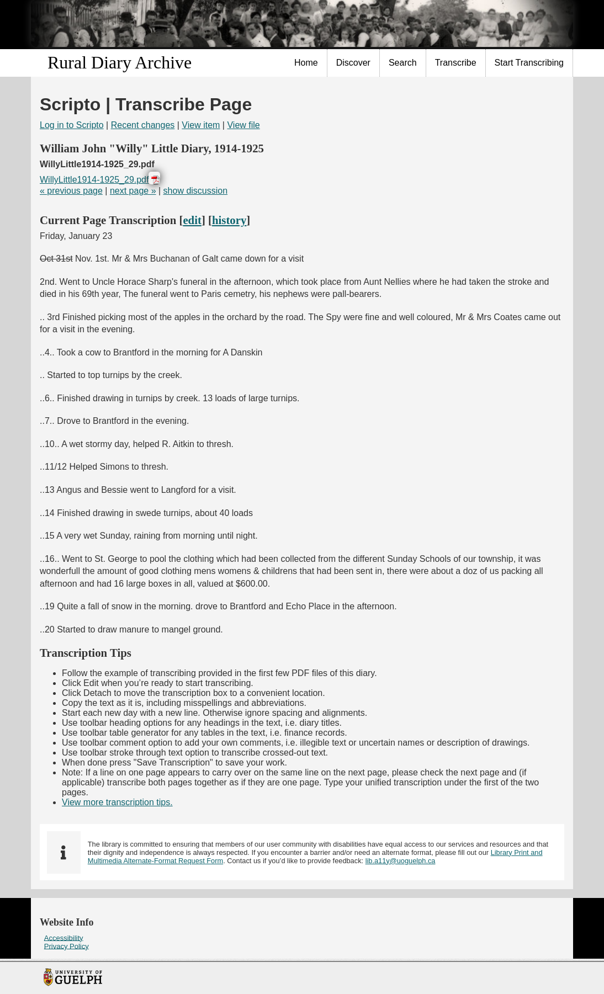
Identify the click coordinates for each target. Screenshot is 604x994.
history (229, 220)
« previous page (71, 190)
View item (201, 125)
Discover (353, 62)
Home (306, 62)
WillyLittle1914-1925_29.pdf (94, 179)
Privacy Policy (66, 946)
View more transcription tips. (117, 802)
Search (403, 62)
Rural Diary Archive (119, 62)
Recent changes (143, 125)
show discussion (195, 190)
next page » (133, 190)
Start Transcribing (529, 62)
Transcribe (455, 62)
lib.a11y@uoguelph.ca (400, 861)
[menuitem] (306, 63)
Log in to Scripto (72, 125)
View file (243, 125)
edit (192, 220)
